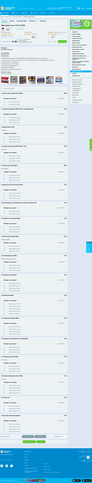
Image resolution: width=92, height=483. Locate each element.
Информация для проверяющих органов (52, 472)
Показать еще (28, 436)
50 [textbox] (63, 436)
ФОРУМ (43, 13)
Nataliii (7, 29)
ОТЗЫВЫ (24, 13)
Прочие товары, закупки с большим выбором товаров (80, 62)
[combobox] (64, 436)
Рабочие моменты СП (77, 79)
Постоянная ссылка (6, 41)
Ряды (87, 246)
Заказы (11, 21)
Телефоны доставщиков (77, 84)
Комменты (88, 251)
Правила (74, 97)
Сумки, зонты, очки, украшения (79, 45)
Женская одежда (76, 34)
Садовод (74, 73)
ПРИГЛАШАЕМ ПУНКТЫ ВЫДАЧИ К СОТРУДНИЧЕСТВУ (31, 472)
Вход (82, 8)
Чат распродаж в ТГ (76, 88)
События (43, 21)
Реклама (45, 463)
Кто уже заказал (88, 249)
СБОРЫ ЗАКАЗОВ (27, 451)
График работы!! (75, 28)
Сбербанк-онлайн (76, 86)
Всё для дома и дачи (77, 47)
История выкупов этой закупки (9, 74)
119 (23, 28)
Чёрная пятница (76, 75)
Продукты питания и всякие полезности (78, 59)
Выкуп (4, 21)
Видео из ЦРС (75, 95)
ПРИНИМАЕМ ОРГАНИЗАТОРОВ (54, 8)
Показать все (40, 436)
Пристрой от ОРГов (5, 23)
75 (89, 452)
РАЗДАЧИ (15, 13)
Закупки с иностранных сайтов (79, 55)
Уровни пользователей (77, 100)
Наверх (41, 441)
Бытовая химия (76, 51)
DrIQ (71, 7)
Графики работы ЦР (76, 82)
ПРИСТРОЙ (34, 13)
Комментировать (29, 441)
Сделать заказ (62, 41)
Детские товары (76, 42)
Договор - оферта (47, 469)
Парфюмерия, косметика (78, 53)
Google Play (87, 480)
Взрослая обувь (76, 40)
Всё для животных (76, 69)
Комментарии (22, 21)
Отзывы (33, 21)
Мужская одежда (76, 36)
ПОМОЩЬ (52, 13)
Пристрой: (10, 36)
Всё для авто (75, 67)
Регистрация (89, 8)
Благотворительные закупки (79, 64)
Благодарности (75, 102)
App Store (77, 480)
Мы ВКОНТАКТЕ (76, 90)
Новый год (74, 31)
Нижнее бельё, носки (77, 38)
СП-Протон (14, 480)
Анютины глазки (64, 7)
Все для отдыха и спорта (78, 49)
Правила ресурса (47, 466)
